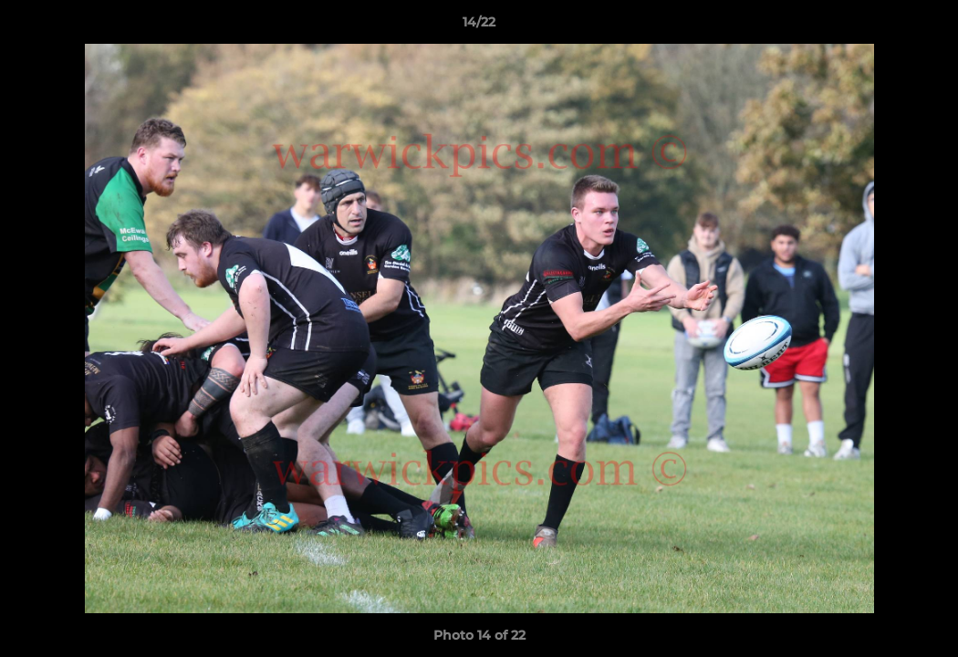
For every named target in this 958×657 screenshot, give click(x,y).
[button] (925, 26)
